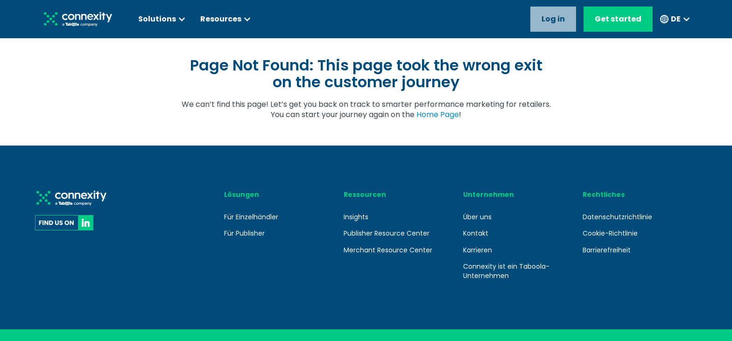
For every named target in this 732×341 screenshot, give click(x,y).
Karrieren (477, 250)
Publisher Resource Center (386, 233)
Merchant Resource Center (388, 250)
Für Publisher (244, 233)
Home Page (437, 114)
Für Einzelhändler (251, 217)
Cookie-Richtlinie (610, 233)
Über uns (477, 217)
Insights (356, 217)
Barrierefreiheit (607, 250)
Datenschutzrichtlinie (617, 217)
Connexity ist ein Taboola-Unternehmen (506, 271)
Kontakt (475, 233)
